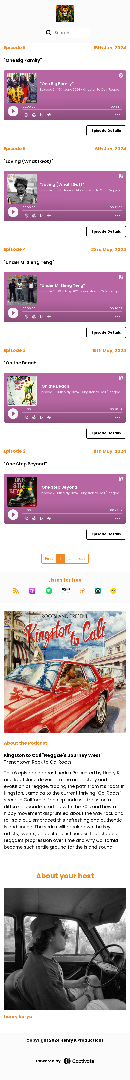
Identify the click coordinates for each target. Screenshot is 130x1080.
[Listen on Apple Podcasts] (32, 591)
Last (81, 558)
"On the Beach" (21, 363)
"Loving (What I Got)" (28, 161)
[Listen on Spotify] (49, 591)
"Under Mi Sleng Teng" (29, 262)
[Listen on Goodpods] (113, 591)
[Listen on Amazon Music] (66, 591)
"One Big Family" (23, 60)
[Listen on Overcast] (82, 591)
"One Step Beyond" (25, 464)
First (49, 558)
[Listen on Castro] (98, 591)
